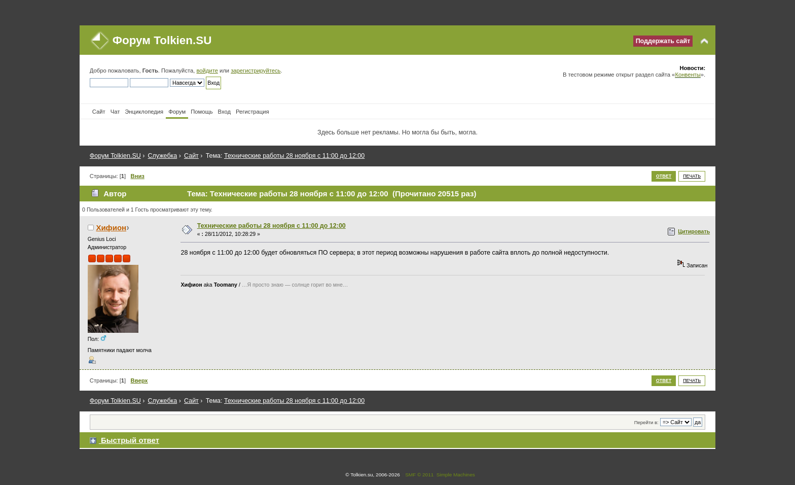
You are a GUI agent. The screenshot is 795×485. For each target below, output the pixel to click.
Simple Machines (456, 474)
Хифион (111, 227)
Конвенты (687, 75)
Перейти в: (646, 422)
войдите (207, 70)
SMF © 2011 (419, 474)
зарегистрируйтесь (255, 70)
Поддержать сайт (663, 41)
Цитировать (694, 231)
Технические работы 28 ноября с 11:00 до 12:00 (271, 225)
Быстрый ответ (130, 440)
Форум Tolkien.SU (162, 40)
